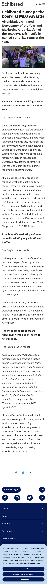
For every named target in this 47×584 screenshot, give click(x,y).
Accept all (23, 569)
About (5, 508)
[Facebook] (16, 473)
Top (42, 489)
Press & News (8, 538)
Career (5, 516)
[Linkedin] (30, 473)
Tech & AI (6, 523)
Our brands (7, 531)
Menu (40, 4)
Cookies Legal (11, 489)
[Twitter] (23, 473)
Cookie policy (23, 579)
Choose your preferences (23, 574)
